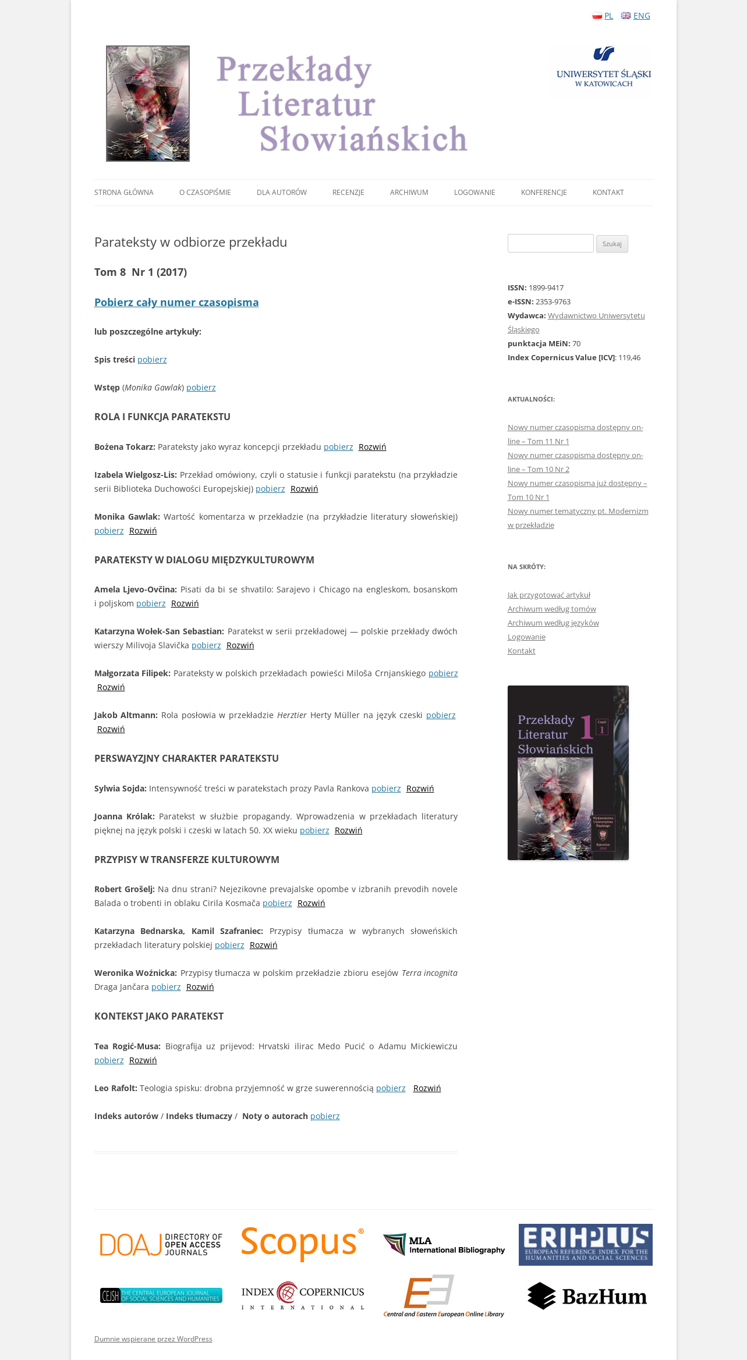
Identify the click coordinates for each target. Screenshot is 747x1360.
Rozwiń (373, 446)
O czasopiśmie (205, 192)
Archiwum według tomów (552, 608)
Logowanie (474, 192)
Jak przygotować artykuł (549, 595)
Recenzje (348, 192)
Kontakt (608, 192)
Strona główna (124, 192)
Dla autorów (282, 192)
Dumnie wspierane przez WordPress (153, 1339)
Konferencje (544, 192)
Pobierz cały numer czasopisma (176, 302)
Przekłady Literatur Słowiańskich (379, 103)
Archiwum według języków (553, 622)
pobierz (152, 359)
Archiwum (409, 192)
